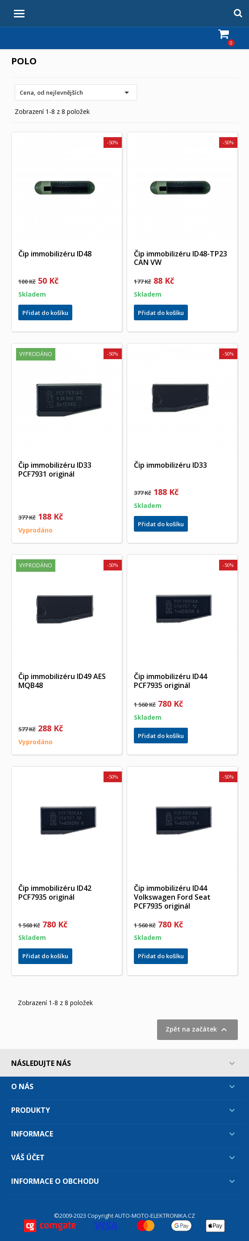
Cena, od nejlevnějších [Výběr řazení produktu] (76, 92)
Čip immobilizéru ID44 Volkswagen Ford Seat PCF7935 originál (172, 897)
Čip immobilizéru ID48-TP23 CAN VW (180, 258)
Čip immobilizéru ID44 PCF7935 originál (170, 680)
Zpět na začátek (197, 1029)
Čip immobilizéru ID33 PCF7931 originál (54, 469)
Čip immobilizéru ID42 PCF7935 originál (54, 892)
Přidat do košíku (45, 313)
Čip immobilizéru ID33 (170, 465)
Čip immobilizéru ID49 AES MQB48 (62, 680)
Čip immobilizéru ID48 (54, 254)
